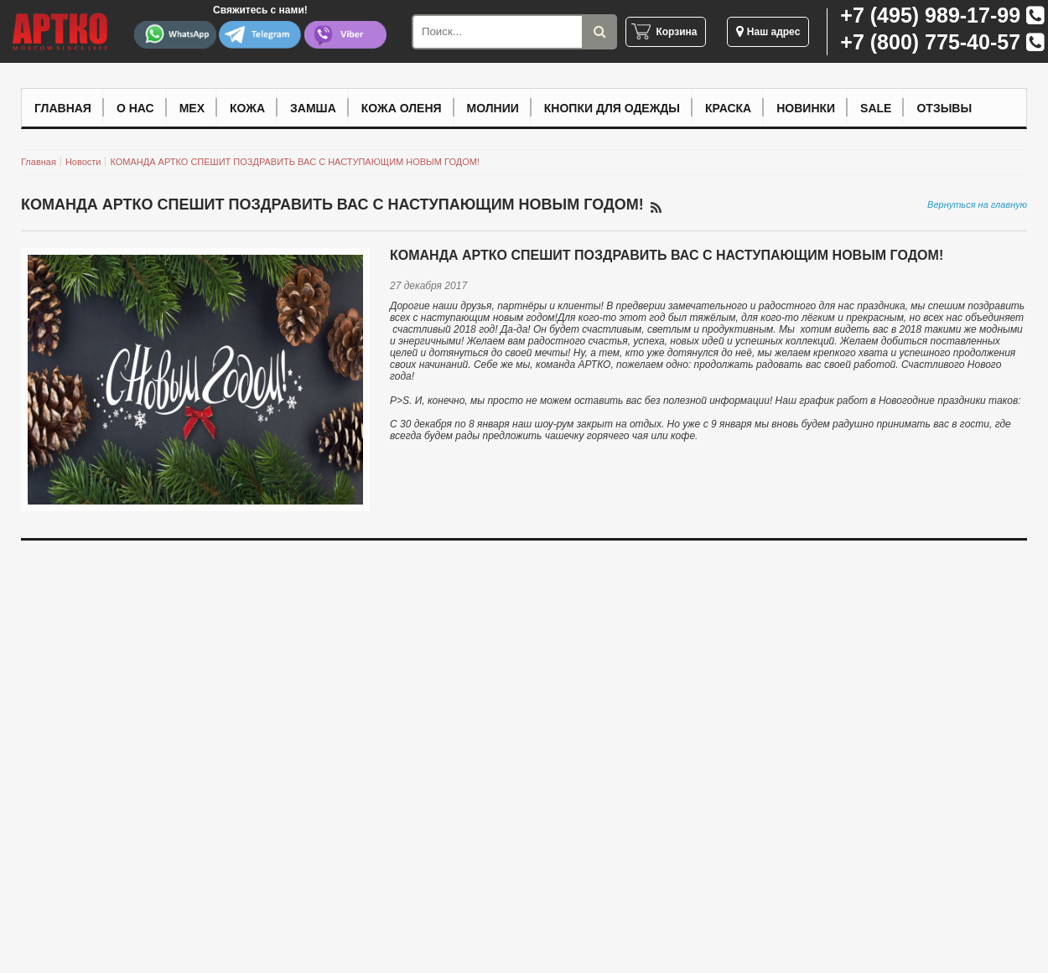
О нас (135, 108)
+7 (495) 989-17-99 (930, 15)
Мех (192, 108)
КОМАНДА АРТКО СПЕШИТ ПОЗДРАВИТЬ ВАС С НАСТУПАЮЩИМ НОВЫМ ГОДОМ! (294, 162)
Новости (83, 162)
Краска (728, 108)
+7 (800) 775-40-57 (930, 42)
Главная (62, 108)
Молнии (493, 108)
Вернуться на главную (977, 204)
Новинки (805, 108)
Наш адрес (768, 32)
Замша (313, 108)
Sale (875, 108)
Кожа (247, 108)
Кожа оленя (401, 108)
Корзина (676, 32)
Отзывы (944, 108)
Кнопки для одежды (612, 108)
